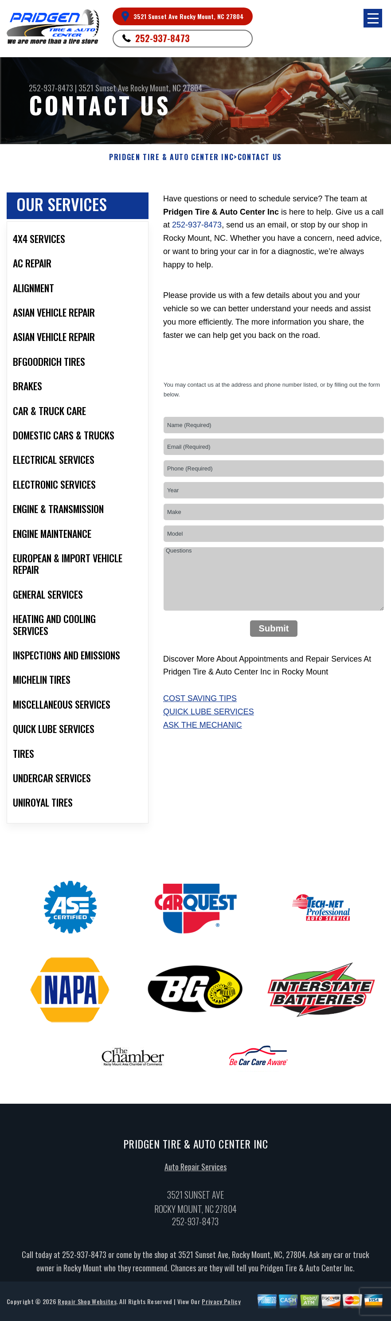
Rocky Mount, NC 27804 (166, 88)
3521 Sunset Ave (103, 88)
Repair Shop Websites (87, 1303)
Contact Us (260, 157)
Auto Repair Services (195, 1168)
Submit (274, 628)
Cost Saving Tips (200, 698)
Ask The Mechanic (202, 725)
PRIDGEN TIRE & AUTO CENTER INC (171, 157)
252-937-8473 (162, 38)
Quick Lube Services (208, 711)
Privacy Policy (221, 1303)
